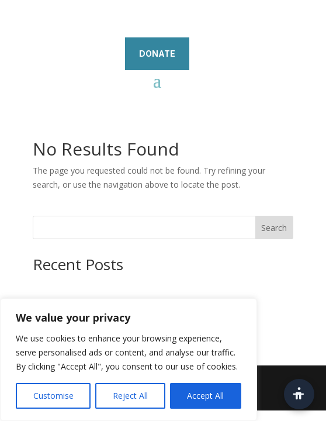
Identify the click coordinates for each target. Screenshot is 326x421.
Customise (53, 395)
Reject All (130, 395)
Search (274, 227)
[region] (128, 359)
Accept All (205, 395)
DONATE (157, 53)
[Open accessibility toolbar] (299, 394)
